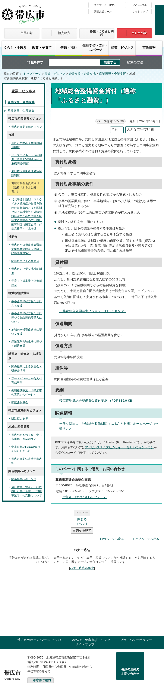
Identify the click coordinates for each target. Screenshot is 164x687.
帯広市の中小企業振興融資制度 (26, 145)
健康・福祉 (68, 47)
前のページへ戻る (112, 513)
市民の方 (26, 33)
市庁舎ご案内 (42, 654)
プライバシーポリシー (136, 614)
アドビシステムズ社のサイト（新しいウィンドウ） (119, 447)
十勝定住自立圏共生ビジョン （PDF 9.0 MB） (94, 311)
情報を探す (35, 62)
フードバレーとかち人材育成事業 (26, 380)
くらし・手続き (15, 47)
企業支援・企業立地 (82, 73)
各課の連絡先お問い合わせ (130, 646)
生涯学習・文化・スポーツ (95, 47)
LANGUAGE (139, 4)
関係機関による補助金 (25, 261)
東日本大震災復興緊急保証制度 (26, 173)
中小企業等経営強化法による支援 (26, 303)
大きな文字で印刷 (140, 129)
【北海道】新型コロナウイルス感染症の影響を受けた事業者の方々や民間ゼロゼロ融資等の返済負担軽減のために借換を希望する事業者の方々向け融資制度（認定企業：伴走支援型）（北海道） (26, 214)
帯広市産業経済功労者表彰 (26, 461)
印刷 (114, 129)
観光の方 (64, 33)
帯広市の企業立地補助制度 (26, 271)
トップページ (32, 73)
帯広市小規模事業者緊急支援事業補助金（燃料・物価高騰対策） (26, 249)
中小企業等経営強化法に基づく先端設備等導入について (26, 317)
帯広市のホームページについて (39, 614)
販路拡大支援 (19, 418)
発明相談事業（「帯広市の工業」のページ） (26, 392)
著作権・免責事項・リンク (91, 614)
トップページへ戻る (145, 513)
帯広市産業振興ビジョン (26, 126)
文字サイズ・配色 (104, 4)
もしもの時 (139, 33)
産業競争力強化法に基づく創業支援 (26, 343)
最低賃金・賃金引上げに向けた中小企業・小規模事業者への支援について (26, 491)
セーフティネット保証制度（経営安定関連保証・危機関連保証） (26, 159)
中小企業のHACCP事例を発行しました (25, 449)
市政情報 (148, 47)
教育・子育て (41, 47)
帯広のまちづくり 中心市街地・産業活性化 (26, 437)
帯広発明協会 (19, 402)
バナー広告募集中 (82, 542)
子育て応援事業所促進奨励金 (26, 283)
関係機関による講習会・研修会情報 (26, 368)
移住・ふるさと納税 (102, 33)
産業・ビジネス (122, 47)
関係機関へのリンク (23, 479)
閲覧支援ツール (103, 11)
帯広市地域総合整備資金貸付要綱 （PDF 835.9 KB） (99, 400)
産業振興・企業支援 (112, 73)
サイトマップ (140, 11)
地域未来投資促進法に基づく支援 (26, 331)
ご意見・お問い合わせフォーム (84, 497)
